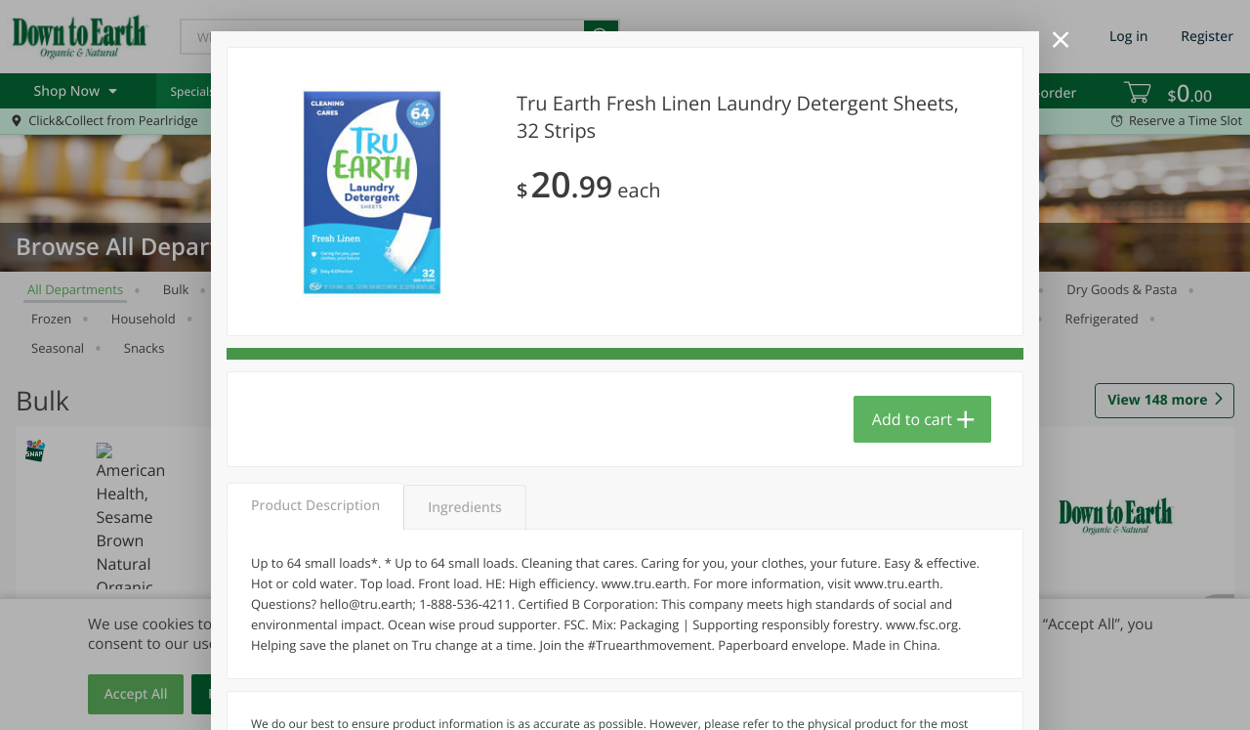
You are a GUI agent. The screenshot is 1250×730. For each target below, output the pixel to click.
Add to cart (912, 419)
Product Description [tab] (315, 505)
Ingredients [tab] (464, 507)
